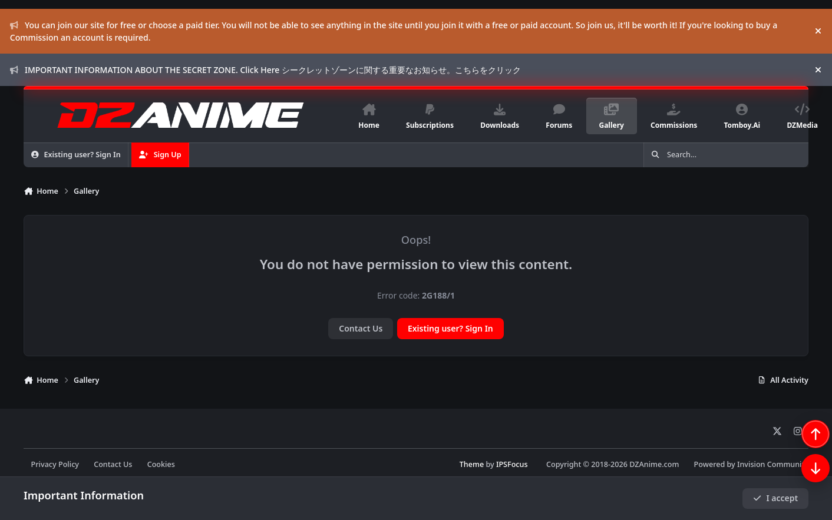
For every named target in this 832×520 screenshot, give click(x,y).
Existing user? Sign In (450, 328)
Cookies (161, 464)
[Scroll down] (804, 492)
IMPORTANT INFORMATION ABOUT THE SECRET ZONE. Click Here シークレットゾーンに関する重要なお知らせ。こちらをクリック (265, 69)
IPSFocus (512, 464)
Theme (472, 464)
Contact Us (360, 328)
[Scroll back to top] (804, 457)
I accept (775, 498)
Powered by (751, 464)
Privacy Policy (55, 464)
